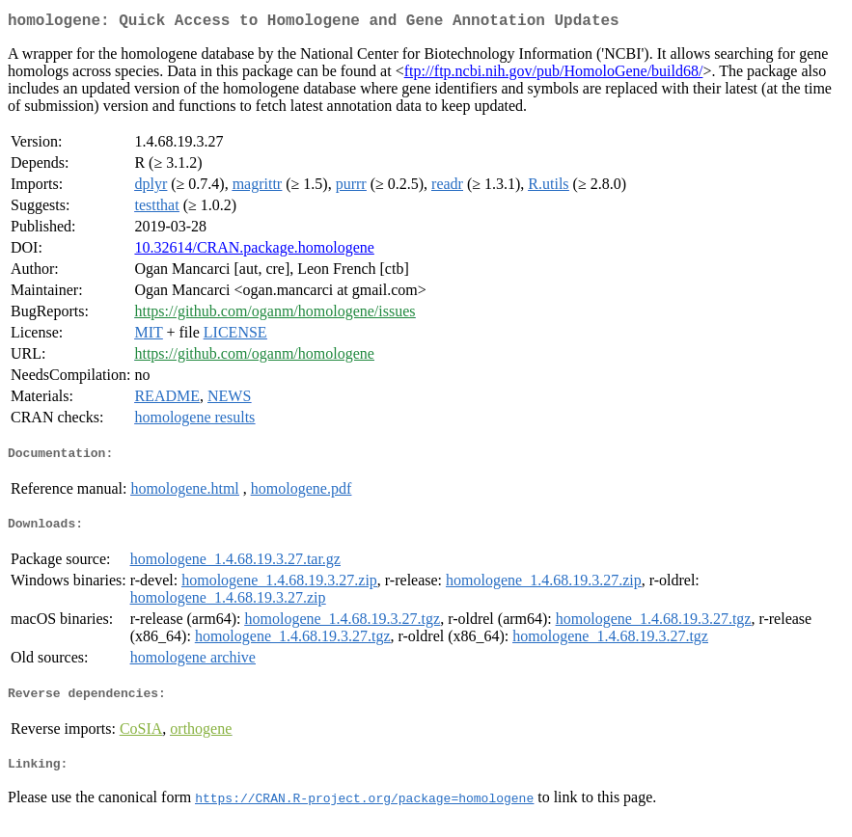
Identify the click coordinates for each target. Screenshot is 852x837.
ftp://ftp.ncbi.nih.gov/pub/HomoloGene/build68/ (553, 75)
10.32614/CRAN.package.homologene (253, 251)
